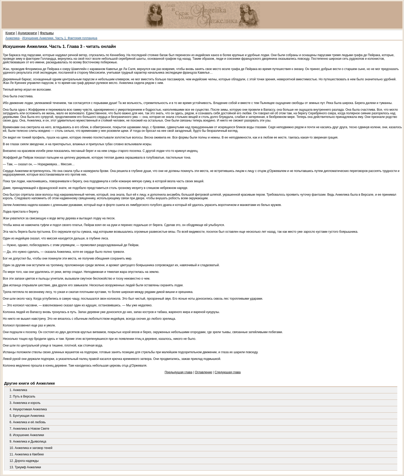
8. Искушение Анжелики (27, 435)
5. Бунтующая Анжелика (27, 416)
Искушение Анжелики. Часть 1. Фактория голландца (59, 38)
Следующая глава (228, 372)
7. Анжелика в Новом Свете (29, 428)
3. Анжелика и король (25, 403)
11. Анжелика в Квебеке (27, 454)
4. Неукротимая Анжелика (28, 409)
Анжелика (12, 38)
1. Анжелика (18, 390)
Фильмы (47, 33)
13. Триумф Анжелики (25, 467)
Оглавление (203, 372)
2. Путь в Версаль (22, 396)
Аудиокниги (27, 33)
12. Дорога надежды (24, 461)
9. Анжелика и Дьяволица (28, 441)
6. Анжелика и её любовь (28, 422)
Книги (10, 33)
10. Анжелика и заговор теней (31, 448)
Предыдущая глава (178, 372)
